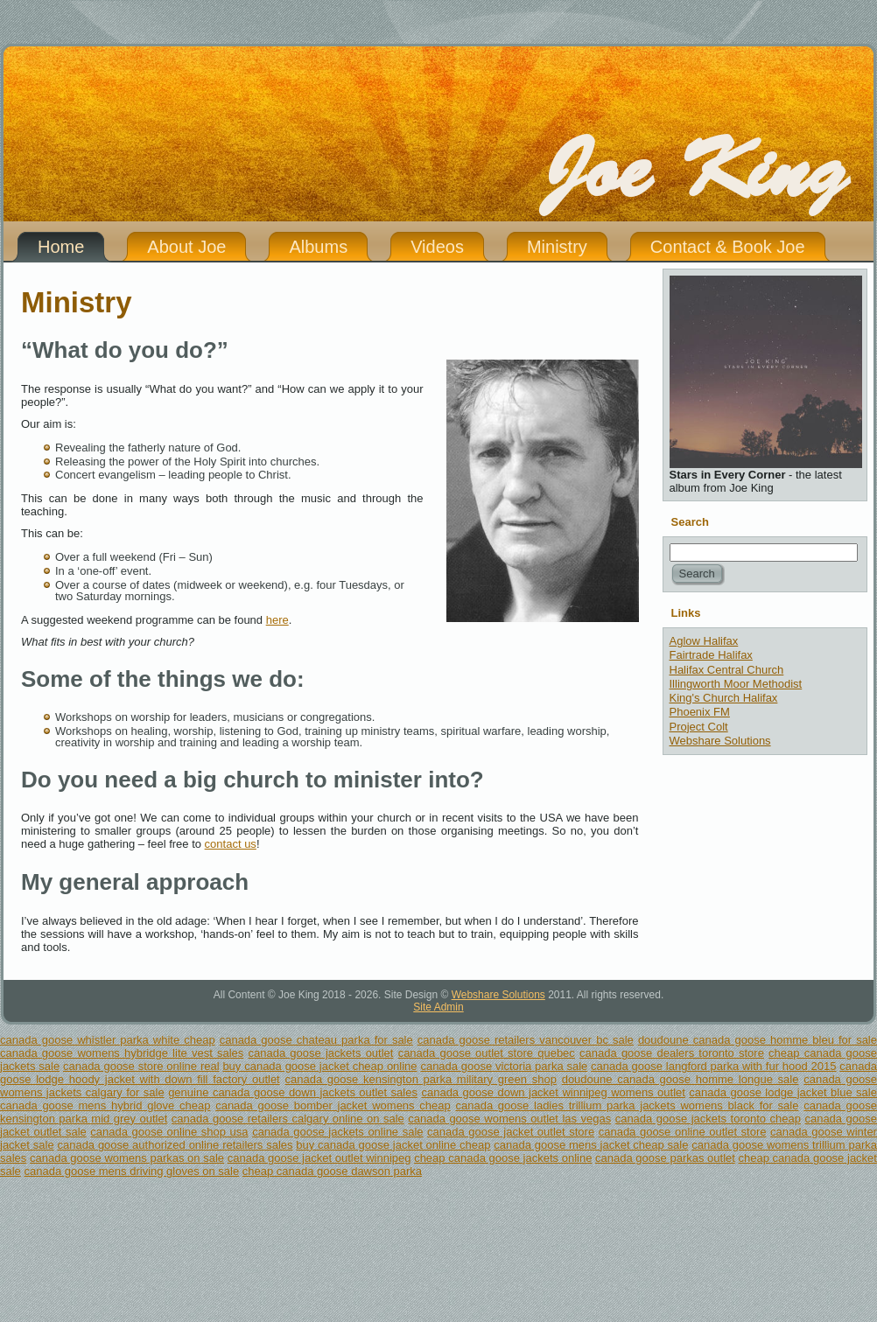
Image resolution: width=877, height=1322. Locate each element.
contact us (230, 843)
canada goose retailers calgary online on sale (288, 1118)
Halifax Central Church (727, 669)
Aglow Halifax (704, 640)
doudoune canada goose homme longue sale (680, 1079)
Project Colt (699, 726)
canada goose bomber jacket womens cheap (333, 1105)
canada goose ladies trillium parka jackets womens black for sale (626, 1105)
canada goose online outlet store (683, 1131)
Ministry (76, 302)
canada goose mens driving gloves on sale (131, 1171)
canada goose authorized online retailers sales (174, 1144)
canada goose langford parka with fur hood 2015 (713, 1066)
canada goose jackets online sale (337, 1131)
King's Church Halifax (724, 697)
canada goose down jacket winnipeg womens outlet (552, 1092)
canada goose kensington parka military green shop (420, 1079)
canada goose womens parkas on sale (127, 1158)
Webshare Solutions (720, 740)
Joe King (694, 171)
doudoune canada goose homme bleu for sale (757, 1039)
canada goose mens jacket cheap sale (591, 1144)
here (277, 619)
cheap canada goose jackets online (503, 1158)
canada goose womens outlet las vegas (509, 1118)
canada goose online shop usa (169, 1131)
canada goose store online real (141, 1066)
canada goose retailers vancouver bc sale (525, 1039)
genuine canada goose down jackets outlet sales (292, 1092)
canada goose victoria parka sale (503, 1066)
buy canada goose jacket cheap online (319, 1066)
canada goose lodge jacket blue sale (783, 1092)
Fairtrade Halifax (711, 654)
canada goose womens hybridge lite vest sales (121, 1053)
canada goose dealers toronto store (671, 1053)
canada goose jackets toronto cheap (708, 1118)
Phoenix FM (700, 711)
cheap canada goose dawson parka (332, 1171)
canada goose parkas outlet (665, 1158)
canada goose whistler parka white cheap (107, 1039)
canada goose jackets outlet (321, 1053)
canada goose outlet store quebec (486, 1053)
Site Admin (438, 1007)
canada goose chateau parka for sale (316, 1039)
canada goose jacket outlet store (510, 1131)
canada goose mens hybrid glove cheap (105, 1105)
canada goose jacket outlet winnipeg (319, 1158)
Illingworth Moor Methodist (736, 683)
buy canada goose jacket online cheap (393, 1144)
